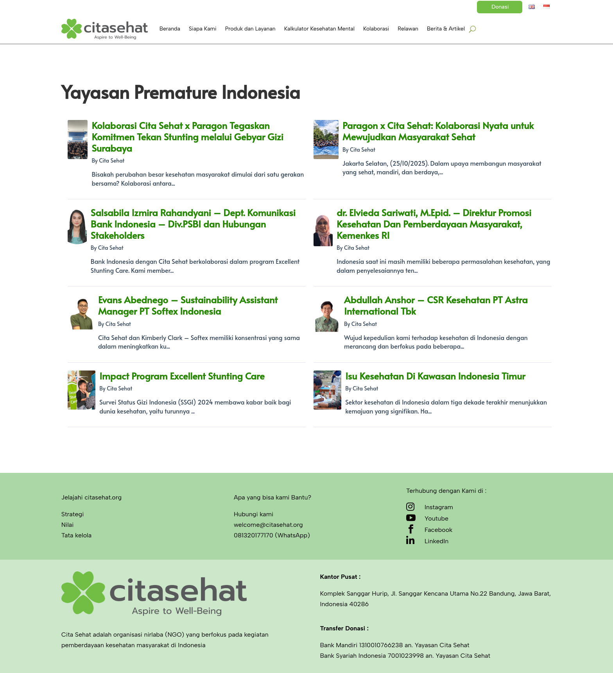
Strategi (72, 514)
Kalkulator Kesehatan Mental (319, 28)
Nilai (67, 524)
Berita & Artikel (446, 28)
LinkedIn (436, 541)
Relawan (408, 28)
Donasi (500, 7)
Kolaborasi (376, 28)
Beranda (170, 28)
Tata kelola (76, 535)
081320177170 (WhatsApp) (272, 535)
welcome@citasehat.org (268, 524)
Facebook (438, 529)
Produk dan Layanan (250, 28)
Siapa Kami (203, 28)
